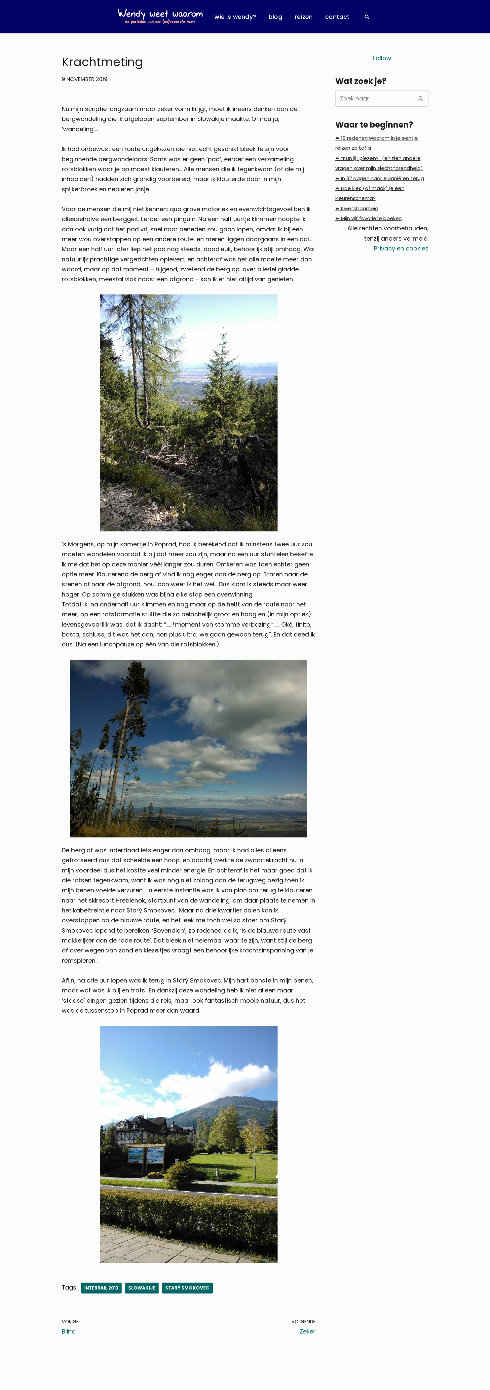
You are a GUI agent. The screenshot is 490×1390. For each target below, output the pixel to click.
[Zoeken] (366, 16)
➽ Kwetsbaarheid (356, 209)
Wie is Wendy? (235, 17)
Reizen (304, 17)
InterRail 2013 (102, 1291)
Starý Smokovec (188, 1291)
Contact (337, 17)
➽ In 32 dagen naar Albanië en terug (379, 178)
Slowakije (142, 1291)
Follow (382, 58)
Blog (275, 17)
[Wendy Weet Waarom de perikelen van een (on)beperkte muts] (160, 16)
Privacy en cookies (401, 249)
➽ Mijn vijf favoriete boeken (368, 219)
